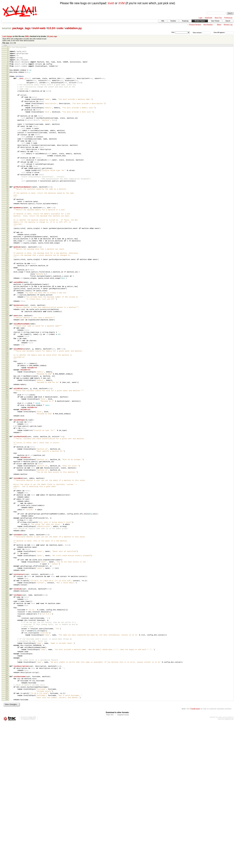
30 (7, 119)
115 (7, 328)
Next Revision (208, 25)
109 (7, 313)
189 (7, 512)
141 (7, 392)
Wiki (162, 21)
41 (7, 146)
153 (7, 422)
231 (7, 617)
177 (7, 482)
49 (7, 166)
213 (7, 571)
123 (7, 348)
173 (7, 472)
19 (7, 91)
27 (7, 111)
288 (7, 759)
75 (7, 231)
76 (7, 233)
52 (7, 174)
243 (7, 647)
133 (7, 373)
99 (7, 289)
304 (7, 799)
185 (7, 502)
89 (7, 265)
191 (7, 516)
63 (7, 202)
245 (7, 652)
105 (7, 303)
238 (7, 634)
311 (7, 817)
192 (7, 519)
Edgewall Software (29, 844)
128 (7, 360)
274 (7, 724)
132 (7, 370)
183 (7, 497)
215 (7, 576)
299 (7, 787)
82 (7, 247)
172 (7, 470)
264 (7, 698)
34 (7, 128)
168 (7, 459)
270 (7, 714)
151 (7, 417)
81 (7, 245)
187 (7, 507)
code (60, 28)
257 (7, 682)
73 (7, 225)
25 (7, 106)
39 (7, 141)
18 (7, 89)
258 (7, 684)
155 (7, 427)
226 (7, 604)
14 (7, 79)
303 (7, 796)
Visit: (173, 32)
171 (7, 467)
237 (7, 632)
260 (7, 689)
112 (7, 321)
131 (7, 367)
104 (7, 301)
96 (7, 282)
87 (7, 259)
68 (7, 213)
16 (7, 84)
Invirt (111, 3)
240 (7, 639)
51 (7, 171)
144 (7, 400)
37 (7, 136)
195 (7, 527)
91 (7, 269)
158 (7, 435)
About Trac (218, 18)
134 (7, 375)
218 (7, 584)
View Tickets (215, 21)
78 (7, 238)
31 (7, 121)
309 (7, 811)
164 (7, 450)
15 (7, 81)
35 (7, 131)
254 (7, 674)
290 (7, 764)
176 (7, 480)
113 (7, 323)
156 (7, 429)
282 (7, 744)
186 (7, 505)
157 (7, 432)
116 (7, 330)
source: (7, 28)
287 (7, 756)
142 (7, 395)
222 (7, 594)
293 (7, 772)
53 (7, 176)
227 (7, 607)
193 (7, 521)
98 (7, 286)
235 (7, 627)
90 (7, 266)
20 (7, 94)
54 (7, 179)
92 (7, 272)
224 (7, 599)
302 (7, 794)
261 (7, 691)
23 (7, 102)
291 (7, 767)
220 (7, 589)
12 (7, 74)
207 (7, 557)
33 (7, 126)
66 (7, 209)
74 (7, 228)
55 (7, 181)
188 (7, 509)
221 (7, 592)
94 (7, 277)
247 (7, 657)
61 (7, 197)
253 (7, 672)
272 (7, 719)
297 (7, 782)
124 (7, 351)
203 (7, 547)
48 (7, 163)
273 (7, 721)
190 (7, 514)
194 (7, 524)
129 (7, 363)
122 (7, 346)
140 (7, 390)
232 (7, 620)
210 (7, 564)
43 (7, 151)
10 (7, 70)
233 (7, 622)
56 (7, 184)
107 (7, 308)
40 (7, 143)
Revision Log (228, 25)
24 (7, 103)
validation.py (73, 28)
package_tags (21, 28)
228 (7, 610)
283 (7, 747)
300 (7, 789)
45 (7, 156)
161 (7, 442)
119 (7, 338)
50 (7, 169)
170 (7, 465)
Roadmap (185, 21)
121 (7, 343)
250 (7, 664)
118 (7, 335)
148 (7, 410)
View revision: (197, 32)
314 (7, 824)
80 (7, 243)
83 (7, 250)
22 (7, 99)
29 (7, 116)
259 (7, 687)
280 (7, 739)
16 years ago (52, 36)
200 (7, 539)
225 (7, 602)
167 (7, 457)
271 (7, 716)
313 (7, 822)
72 (7, 223)
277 (7, 732)
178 (7, 485)
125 (7, 353)
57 (7, 186)
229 (7, 612)
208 (7, 559)
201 (7, 542)
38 (7, 138)
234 (7, 625)
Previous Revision (195, 25)
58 (7, 189)
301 (7, 792)
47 (7, 161)
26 (7, 109)
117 (7, 333)
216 (7, 579)
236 (7, 629)
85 (7, 254)
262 (7, 694)
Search (227, 21)
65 (7, 207)
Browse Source (200, 21)
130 (7, 365)
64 (7, 204)
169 (7, 462)
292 (7, 769)
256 (7, 679)
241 (7, 642)
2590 (27, 36)
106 (7, 305)
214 (7, 574)
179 (7, 488)
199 (7, 537)
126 (7, 355)
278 (7, 734)
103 (7, 298)
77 (7, 236)
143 (7, 397)
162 (7, 445)
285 (7, 751)
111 (7, 318)
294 (7, 774)
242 (7, 644)
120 (7, 341)
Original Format (123, 840)
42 (7, 148)
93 (7, 274)
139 (7, 387)
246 (7, 654)
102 (7, 296)
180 (7, 489)
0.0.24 (51, 28)
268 (7, 709)
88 (7, 262)
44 (7, 153)
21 (7, 96)
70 (7, 218)
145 (7, 403)
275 (7, 726)
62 (7, 199)
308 (7, 809)
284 (7, 749)
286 (7, 754)
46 (7, 158)
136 (7, 380)
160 (7, 440)
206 (7, 555)
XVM (121, 3)
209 (7, 562)
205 (7, 552)
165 (7, 452)
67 (7, 211)
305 (7, 801)
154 (7, 424)
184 (7, 500)
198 (7, 534)
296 (7, 779)
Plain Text (109, 840)
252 (7, 670)
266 (7, 704)
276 (7, 729)
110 (7, 316)
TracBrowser (195, 834)
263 (7, 696)
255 (7, 677)
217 (7, 581)
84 (7, 252)
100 (7, 291)
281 (7, 742)
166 (7, 454)
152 (7, 419)
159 (7, 437)
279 (7, 737)
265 (7, 701)
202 (7, 544)
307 (7, 806)
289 (7, 762)
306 (7, 804)
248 (7, 659)
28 (7, 114)
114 (7, 325)
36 (7, 133)
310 (7, 814)
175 (7, 477)
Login (200, 18)
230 (7, 615)
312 (7, 819)
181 (7, 492)
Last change (7, 36)
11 (7, 72)
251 (7, 667)
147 (7, 407)
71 (7, 220)
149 (7, 412)
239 (7, 636)
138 (7, 385)
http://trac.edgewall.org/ (226, 844)
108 (7, 311)
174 (7, 475)
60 (7, 194)
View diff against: (224, 32)
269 (7, 711)
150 (7, 414)
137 (7, 382)
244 (7, 649)
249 (7, 662)
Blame (219, 25)
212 (7, 569)
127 (7, 358)
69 (7, 216)
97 (7, 284)
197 (7, 532)
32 (7, 124)
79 (7, 240)
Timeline (173, 21)
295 (7, 777)
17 (7, 86)
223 (7, 597)
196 (7, 529)
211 (7, 566)
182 (7, 495)
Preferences (228, 18)
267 (7, 706)
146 (7, 405)
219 (7, 587)
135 (7, 377)
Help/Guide (208, 18)
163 (7, 447)
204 (7, 550)
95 (7, 279)
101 (7, 293)
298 (7, 784)
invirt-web (38, 28)
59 (7, 192)
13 (7, 77)
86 (7, 257)
